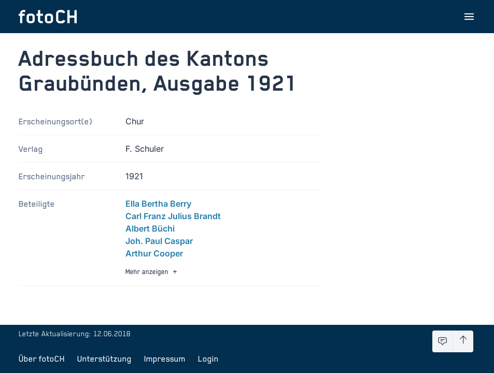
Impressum (165, 358)
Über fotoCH (42, 358)
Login (208, 358)
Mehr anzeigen (152, 271)
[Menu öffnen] (469, 16)
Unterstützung (104, 358)
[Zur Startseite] (48, 16)
